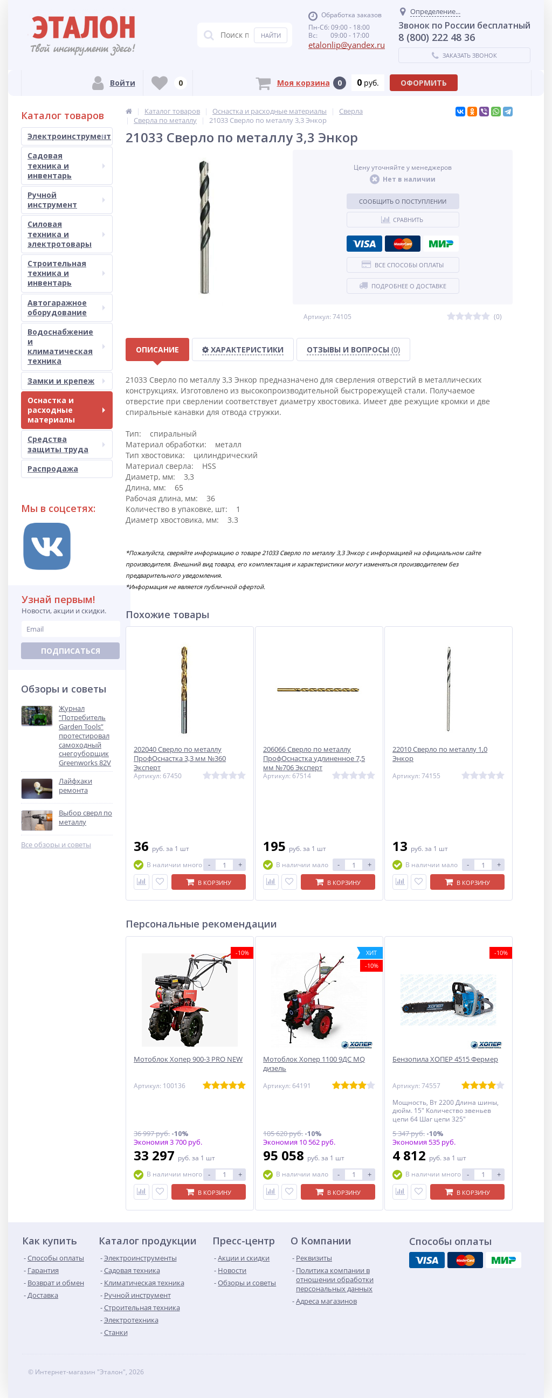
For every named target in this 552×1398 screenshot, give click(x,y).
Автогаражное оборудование (66, 307)
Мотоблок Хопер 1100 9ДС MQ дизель (314, 1064)
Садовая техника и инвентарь (66, 165)
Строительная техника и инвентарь (66, 273)
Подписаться (70, 651)
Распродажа (52, 468)
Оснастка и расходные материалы (66, 410)
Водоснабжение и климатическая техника (66, 346)
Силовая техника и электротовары (66, 233)
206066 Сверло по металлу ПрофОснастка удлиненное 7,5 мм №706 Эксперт (314, 758)
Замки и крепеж (66, 381)
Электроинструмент (69, 136)
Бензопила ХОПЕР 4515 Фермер (445, 1059)
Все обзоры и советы (56, 844)
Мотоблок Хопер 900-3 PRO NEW (188, 1059)
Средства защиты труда (66, 444)
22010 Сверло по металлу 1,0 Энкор (439, 754)
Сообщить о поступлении (402, 201)
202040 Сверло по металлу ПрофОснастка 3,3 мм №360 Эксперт (180, 758)
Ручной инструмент (66, 200)
